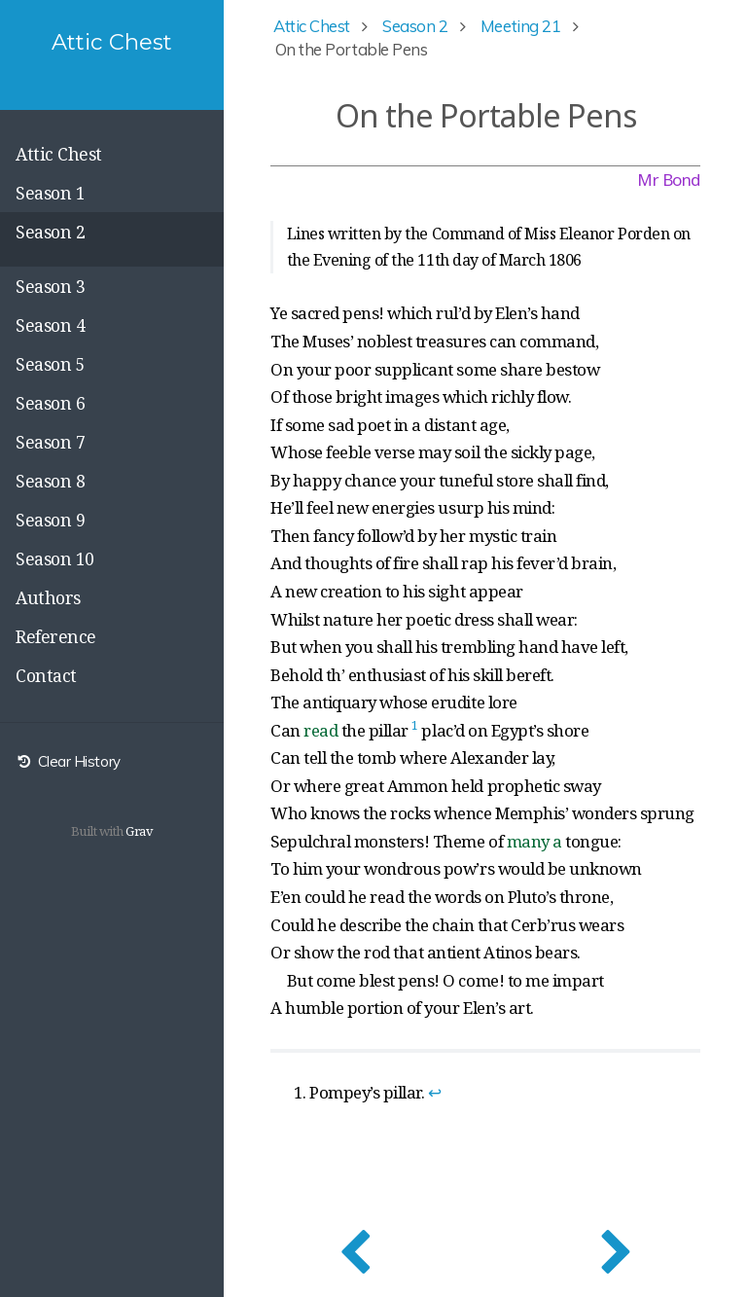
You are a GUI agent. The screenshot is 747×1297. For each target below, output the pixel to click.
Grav (139, 831)
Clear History (68, 761)
